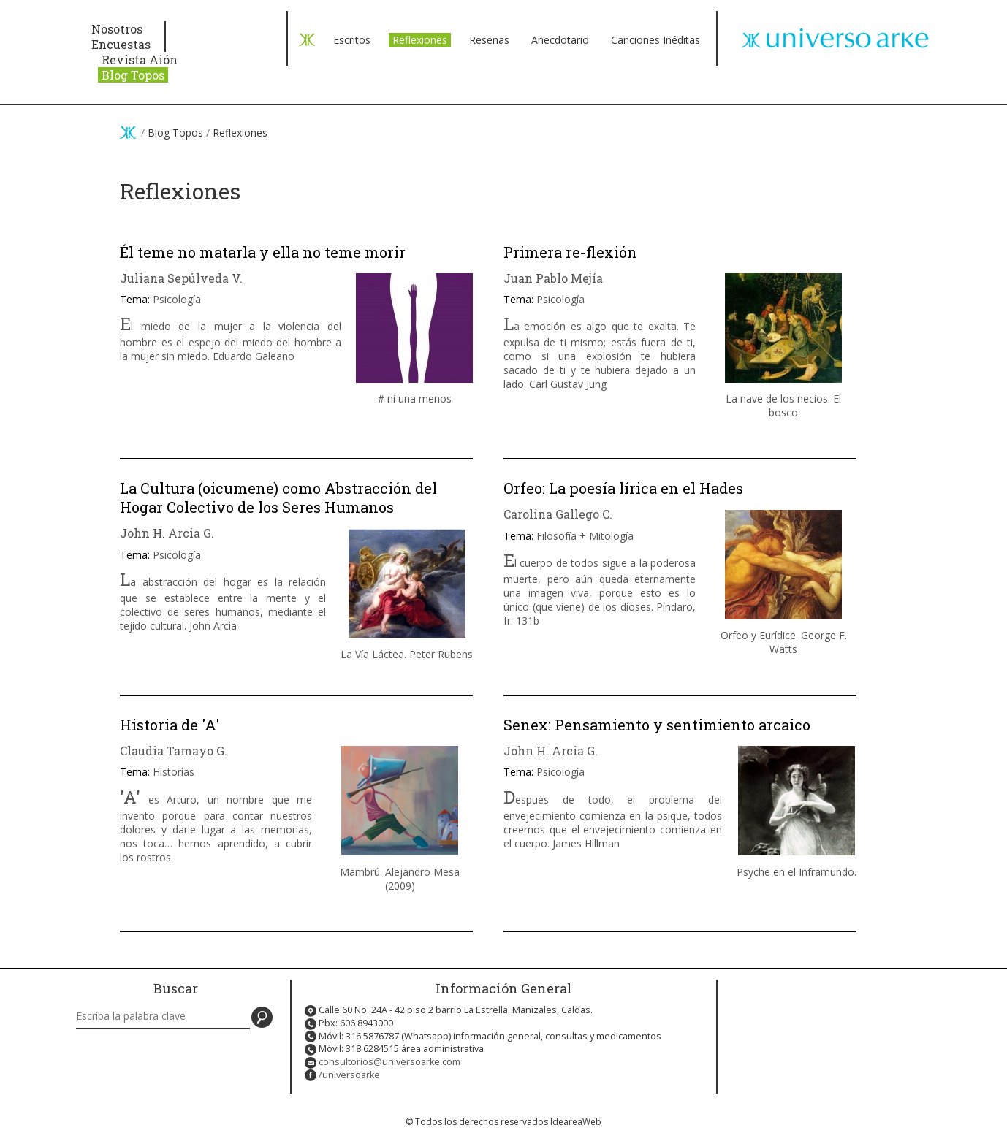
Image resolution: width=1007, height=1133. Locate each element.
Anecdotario (560, 40)
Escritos (351, 40)
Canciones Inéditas (655, 40)
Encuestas (121, 44)
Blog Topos (133, 75)
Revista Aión (140, 59)
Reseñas (489, 40)
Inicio (128, 132)
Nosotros (116, 29)
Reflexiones (419, 40)
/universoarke (349, 1075)
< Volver (307, 39)
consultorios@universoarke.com (389, 1062)
